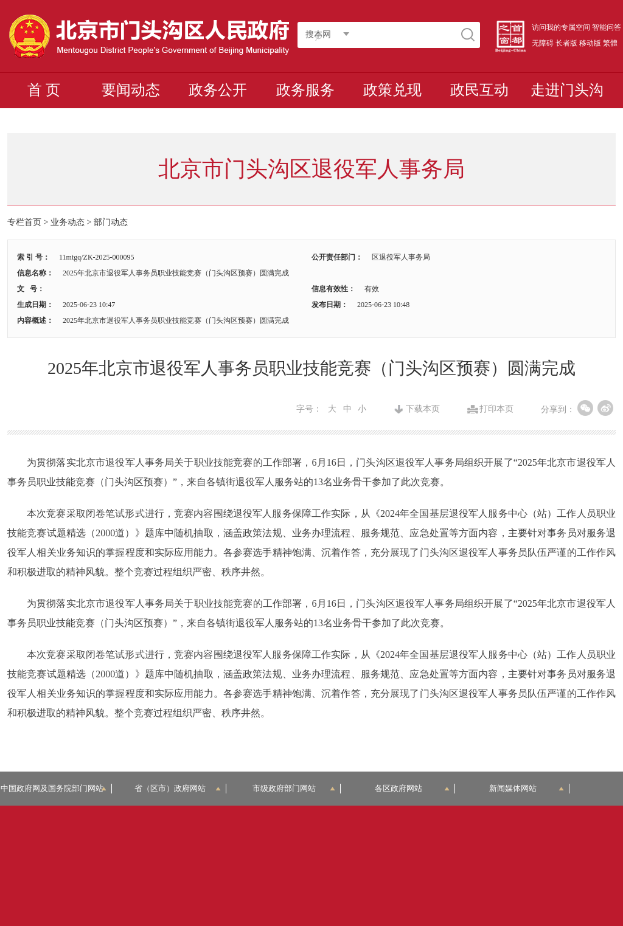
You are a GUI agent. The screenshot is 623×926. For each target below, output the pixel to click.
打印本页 (496, 409)
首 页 (43, 90)
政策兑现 (392, 90)
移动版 (590, 43)
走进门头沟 (567, 90)
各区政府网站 (412, 788)
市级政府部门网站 (293, 788)
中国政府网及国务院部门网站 (56, 788)
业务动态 (67, 222)
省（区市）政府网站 (177, 788)
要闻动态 (131, 90)
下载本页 (423, 409)
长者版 (566, 43)
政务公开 (218, 90)
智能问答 (606, 27)
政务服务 (305, 90)
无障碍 (543, 43)
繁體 (610, 43)
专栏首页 (24, 222)
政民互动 (479, 90)
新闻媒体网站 (526, 788)
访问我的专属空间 (561, 27)
